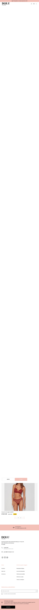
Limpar (8, 370)
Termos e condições (20, 579)
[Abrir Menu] (36, 4)
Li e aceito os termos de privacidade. (10, 593)
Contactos (3, 574)
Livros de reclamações (21, 571)
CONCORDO (8, 607)
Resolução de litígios (20, 568)
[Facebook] (2, 557)
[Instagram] (5, 557)
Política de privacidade (21, 574)
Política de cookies (20, 576)
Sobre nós (3, 571)
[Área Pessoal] (31, 4)
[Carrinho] (34, 4)
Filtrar (21, 370)
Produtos (3, 568)
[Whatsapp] (7, 557)
